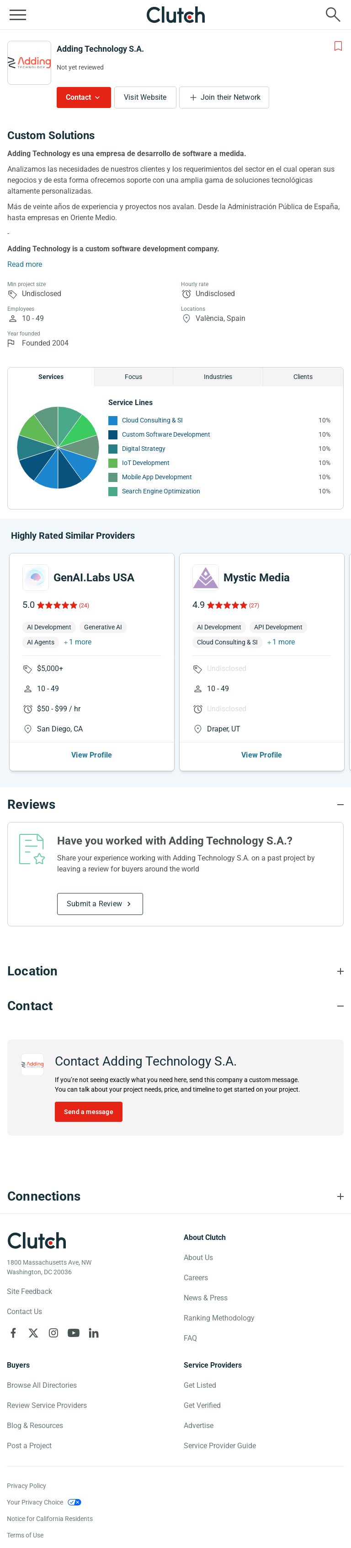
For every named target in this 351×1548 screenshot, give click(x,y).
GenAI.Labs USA (93, 577)
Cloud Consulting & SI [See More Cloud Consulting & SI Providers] (152, 420)
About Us (198, 1257)
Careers (196, 1277)
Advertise (198, 1425)
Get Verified (202, 1405)
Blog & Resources (35, 1425)
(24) (84, 605)
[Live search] (333, 15)
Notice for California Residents (50, 1518)
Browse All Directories (42, 1385)
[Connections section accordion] (175, 1196)
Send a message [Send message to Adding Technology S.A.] (88, 1111)
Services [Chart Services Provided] (51, 376)
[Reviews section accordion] (175, 804)
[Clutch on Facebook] (13, 1332)
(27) (254, 605)
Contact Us (24, 1311)
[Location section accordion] (175, 971)
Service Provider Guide (220, 1445)
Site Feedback (29, 1291)
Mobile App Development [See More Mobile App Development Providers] (157, 477)
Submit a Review (94, 903)
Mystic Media (256, 577)
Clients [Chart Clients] (303, 376)
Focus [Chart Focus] (133, 376)
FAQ (190, 1338)
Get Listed (200, 1385)
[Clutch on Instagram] (53, 1332)
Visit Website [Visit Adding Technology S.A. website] (145, 97)
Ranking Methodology (219, 1318)
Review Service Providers (47, 1405)
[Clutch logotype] (36, 1240)
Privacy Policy (26, 1485)
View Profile (91, 755)
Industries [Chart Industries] (218, 376)
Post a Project (29, 1445)
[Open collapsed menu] (18, 15)
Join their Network (231, 97)
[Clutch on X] (33, 1332)
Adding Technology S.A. (100, 49)
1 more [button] (80, 642)
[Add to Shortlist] (338, 46)
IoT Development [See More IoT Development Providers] (146, 462)
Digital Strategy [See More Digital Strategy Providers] (143, 448)
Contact (78, 97)
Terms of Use (25, 1535)
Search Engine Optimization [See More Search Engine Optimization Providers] (161, 491)
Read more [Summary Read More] (24, 264)
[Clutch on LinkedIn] (93, 1332)
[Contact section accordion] (175, 1006)
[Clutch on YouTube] (73, 1332)
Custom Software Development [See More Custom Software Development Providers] (166, 434)
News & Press (206, 1298)
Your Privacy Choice (35, 1502)
